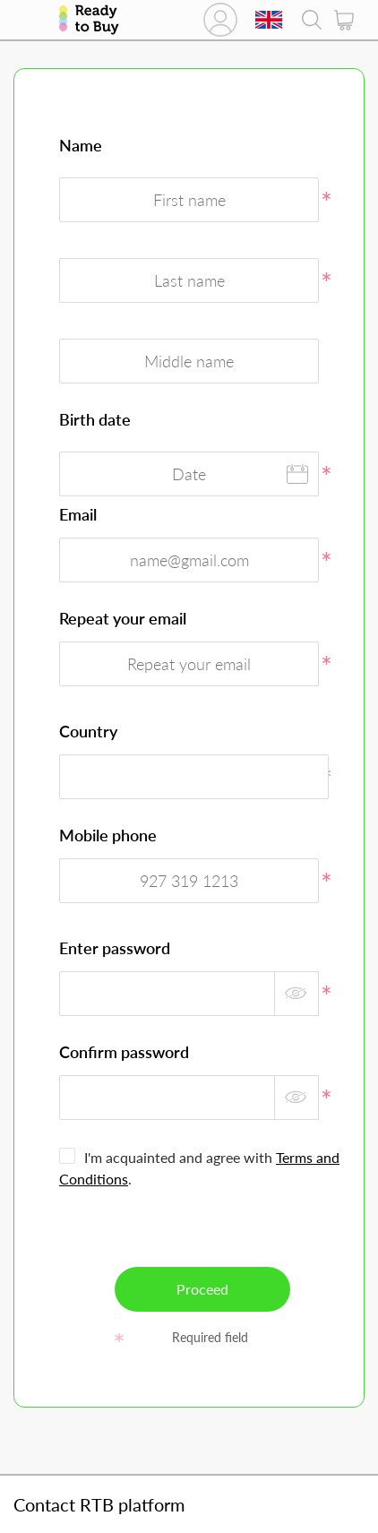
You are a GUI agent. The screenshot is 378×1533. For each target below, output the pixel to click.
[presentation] (204, 1232)
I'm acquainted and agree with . (199, 1168)
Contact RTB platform (99, 1504)
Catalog (29, 19)
